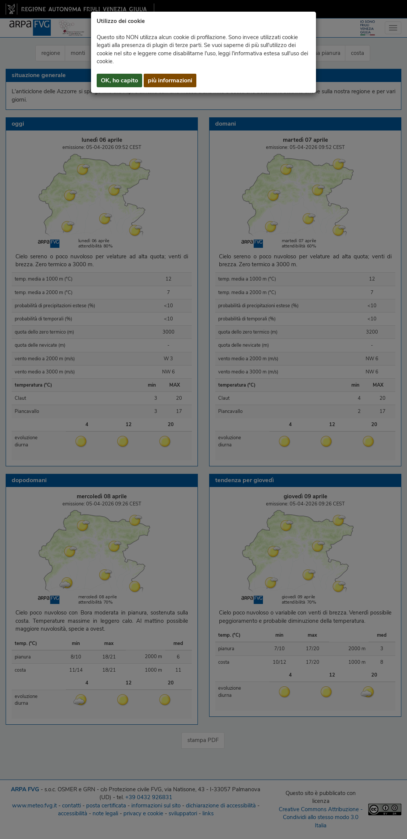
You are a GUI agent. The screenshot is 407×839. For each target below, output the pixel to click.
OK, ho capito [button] (119, 80)
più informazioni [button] (170, 80)
